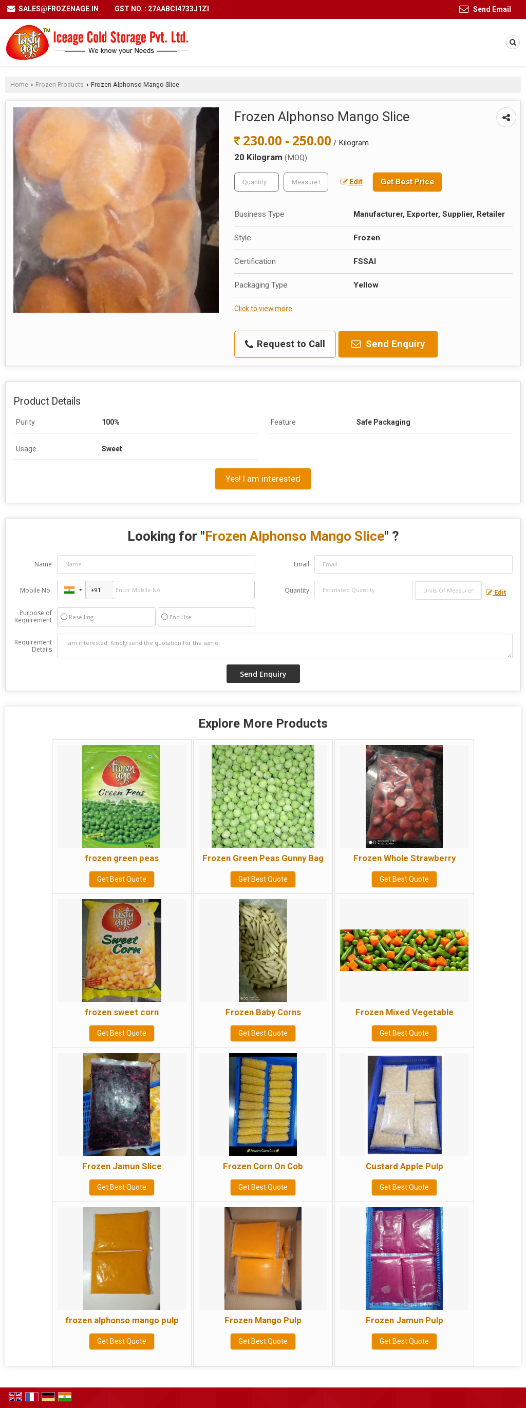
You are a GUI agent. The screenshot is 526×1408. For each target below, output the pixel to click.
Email (301, 564)
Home (19, 84)
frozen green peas (122, 858)
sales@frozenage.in (58, 9)
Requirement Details (33, 646)
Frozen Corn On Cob (263, 1166)
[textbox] (306, 182)
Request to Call (285, 344)
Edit (352, 182)
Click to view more (263, 309)
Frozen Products (59, 84)
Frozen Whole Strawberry (404, 858)
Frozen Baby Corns (263, 1012)
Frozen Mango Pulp (263, 1320)
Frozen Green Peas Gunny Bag (263, 858)
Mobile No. (36, 590)
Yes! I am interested (263, 478)
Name (43, 564)
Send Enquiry (388, 344)
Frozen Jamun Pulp (404, 1320)
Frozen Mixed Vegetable (404, 1012)
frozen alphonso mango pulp (122, 1320)
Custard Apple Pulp (404, 1166)
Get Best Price (407, 181)
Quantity (297, 590)
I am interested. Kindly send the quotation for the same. (285, 646)
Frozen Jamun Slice (122, 1166)
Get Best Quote (121, 879)
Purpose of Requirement (33, 617)
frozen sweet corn (122, 1012)
